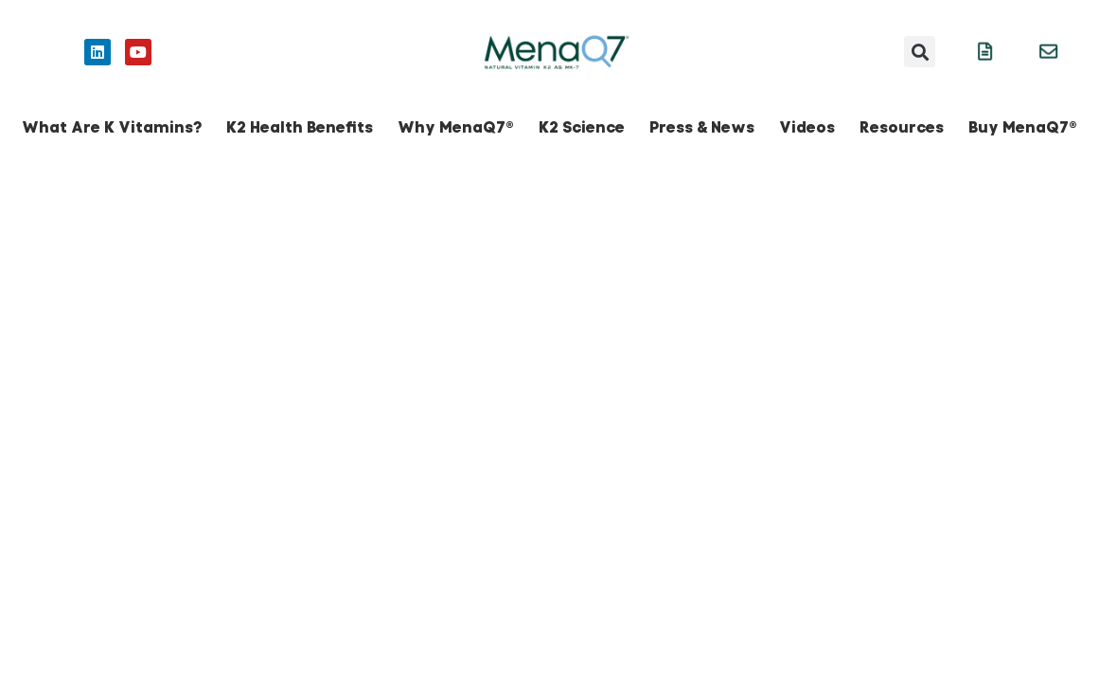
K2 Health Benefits (299, 127)
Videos (807, 127)
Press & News (701, 127)
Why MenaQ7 (456, 127)
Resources (902, 127)
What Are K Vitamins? (112, 127)
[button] (919, 51)
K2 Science (582, 127)
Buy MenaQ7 (1022, 127)
